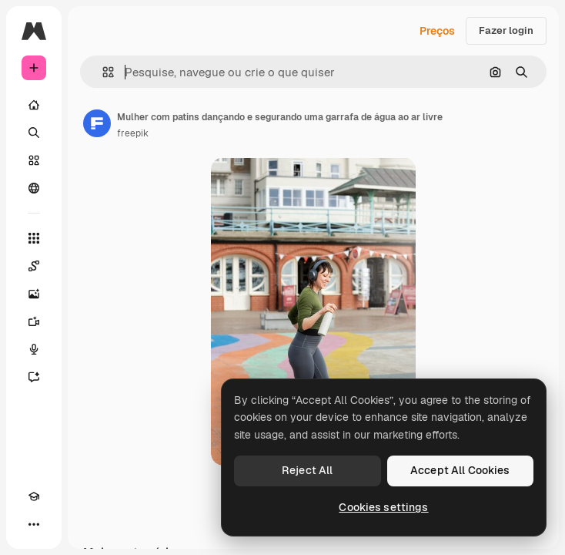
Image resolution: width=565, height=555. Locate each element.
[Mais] (34, 524)
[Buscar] (34, 132)
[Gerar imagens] (34, 293)
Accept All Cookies (460, 470)
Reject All (307, 470)
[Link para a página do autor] (97, 123)
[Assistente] (34, 377)
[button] (102, 72)
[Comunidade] (34, 188)
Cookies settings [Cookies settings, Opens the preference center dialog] (383, 507)
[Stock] (34, 160)
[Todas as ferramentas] (34, 238)
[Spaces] (34, 266)
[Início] (34, 104)
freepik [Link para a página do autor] (133, 133)
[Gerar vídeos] (34, 321)
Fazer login (506, 30)
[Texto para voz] (34, 349)
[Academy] (34, 496)
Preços (437, 31)
